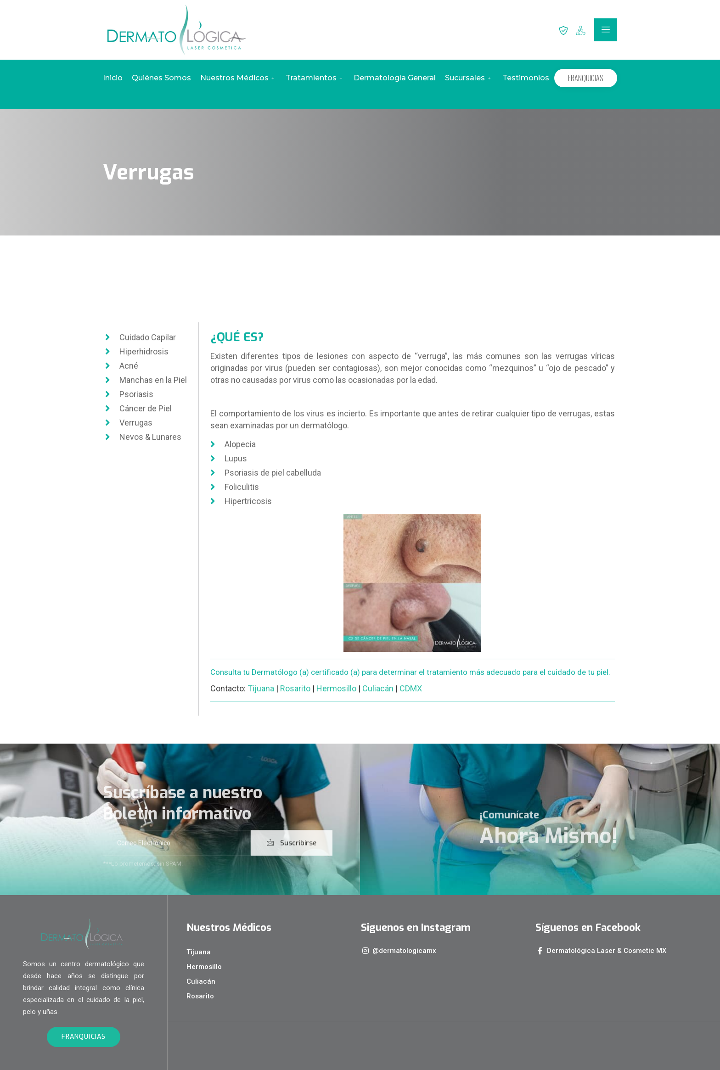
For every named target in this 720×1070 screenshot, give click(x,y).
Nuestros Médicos (238, 77)
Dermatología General (395, 77)
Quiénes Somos (161, 77)
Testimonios (525, 77)
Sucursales (469, 77)
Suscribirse (291, 860)
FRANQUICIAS (585, 78)
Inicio (113, 77)
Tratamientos (315, 77)
